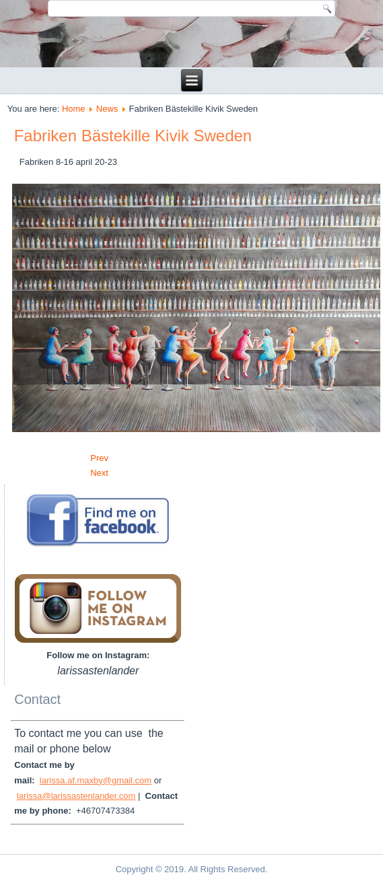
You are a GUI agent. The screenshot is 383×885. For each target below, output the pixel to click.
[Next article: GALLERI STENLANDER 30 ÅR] (99, 473)
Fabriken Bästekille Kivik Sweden (133, 136)
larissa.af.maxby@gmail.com (95, 780)
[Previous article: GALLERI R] (99, 458)
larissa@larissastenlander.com (76, 796)
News (107, 109)
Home (73, 109)
